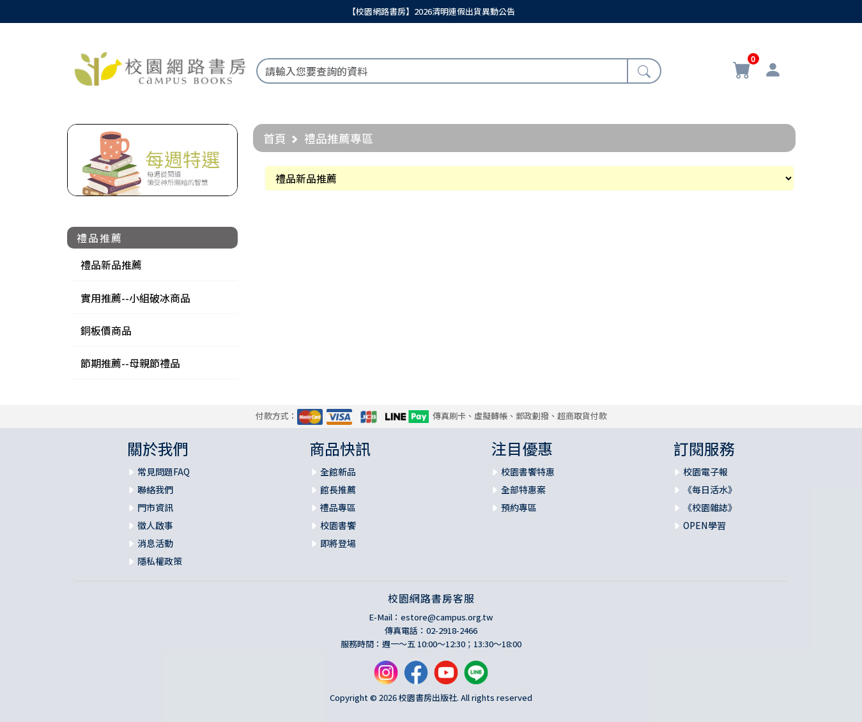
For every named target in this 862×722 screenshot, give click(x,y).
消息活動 (155, 543)
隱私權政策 (159, 561)
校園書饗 (338, 525)
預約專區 (519, 507)
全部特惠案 (523, 489)
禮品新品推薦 (111, 264)
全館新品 (338, 471)
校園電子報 (705, 471)
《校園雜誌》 (710, 507)
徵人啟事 (155, 525)
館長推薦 (338, 489)
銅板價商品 (106, 330)
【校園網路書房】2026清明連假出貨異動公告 (431, 11)
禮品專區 (338, 507)
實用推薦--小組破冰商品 (135, 297)
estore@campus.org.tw (447, 617)
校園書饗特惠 (528, 471)
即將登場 (338, 543)
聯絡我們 (155, 489)
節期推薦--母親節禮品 (130, 363)
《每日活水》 (710, 489)
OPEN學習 (704, 525)
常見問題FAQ (163, 471)
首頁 (274, 138)
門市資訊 (155, 507)
